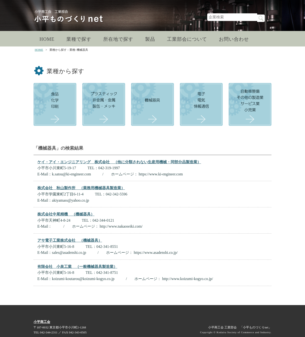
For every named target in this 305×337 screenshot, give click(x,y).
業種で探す (78, 39)
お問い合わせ (234, 39)
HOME (46, 39)
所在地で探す (118, 39)
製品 (150, 39)
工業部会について (187, 39)
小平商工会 (42, 322)
